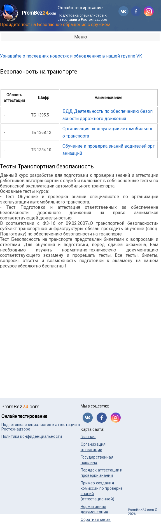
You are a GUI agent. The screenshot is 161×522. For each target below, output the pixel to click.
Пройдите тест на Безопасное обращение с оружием (55, 24)
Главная (88, 436)
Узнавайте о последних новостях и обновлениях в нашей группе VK (71, 56)
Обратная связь (96, 519)
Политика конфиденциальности (31, 436)
